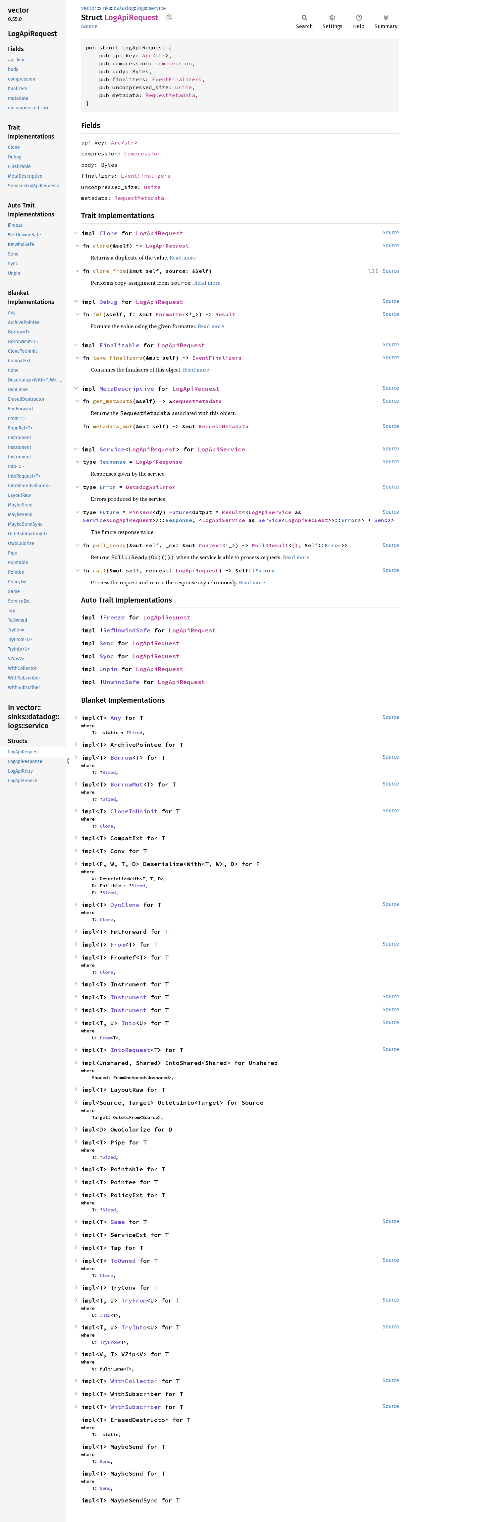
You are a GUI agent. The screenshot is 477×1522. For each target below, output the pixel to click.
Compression (173, 63)
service (157, 8)
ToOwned (123, 1260)
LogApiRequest (159, 233)
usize (183, 87)
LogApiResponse (159, 461)
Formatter (171, 314)
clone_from (109, 270)
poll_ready (109, 545)
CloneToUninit (134, 811)
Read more (183, 257)
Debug (108, 302)
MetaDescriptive (126, 388)
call (99, 570)
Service (112, 449)
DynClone (124, 904)
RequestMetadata (170, 95)
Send (381, 520)
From (117, 944)
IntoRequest (130, 1050)
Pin (134, 512)
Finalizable (119, 345)
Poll (258, 545)
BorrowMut (126, 784)
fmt (98, 314)
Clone (108, 233)
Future (109, 512)
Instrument (128, 997)
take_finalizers (117, 357)
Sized (135, 732)
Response (112, 461)
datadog (124, 8)
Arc (147, 55)
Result (225, 314)
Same (117, 1222)
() (295, 545)
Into (128, 1023)
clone (101, 245)
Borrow (121, 757)
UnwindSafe (121, 682)
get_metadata (112, 401)
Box (147, 512)
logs (141, 8)
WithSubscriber (135, 1407)
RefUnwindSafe (126, 630)
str (160, 55)
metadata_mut (112, 426)
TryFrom (134, 1300)
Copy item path (169, 17)
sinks (105, 8)
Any (115, 718)
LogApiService (221, 449)
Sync (106, 656)
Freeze (114, 617)
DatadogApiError (151, 487)
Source (89, 26)
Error (107, 487)
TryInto (134, 1327)
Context (210, 545)
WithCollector (134, 1381)
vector (88, 8)
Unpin (108, 669)
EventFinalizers (177, 79)
